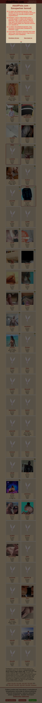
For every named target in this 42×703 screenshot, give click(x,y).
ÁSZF (16, 29)
